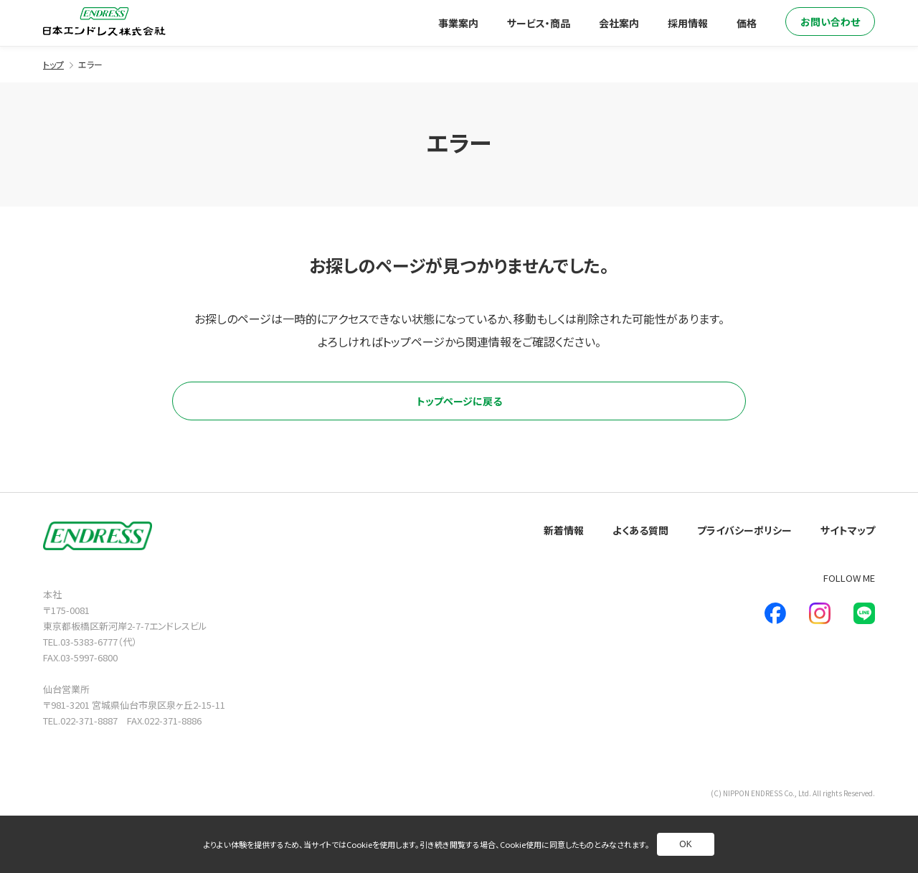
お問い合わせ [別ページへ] (830, 21)
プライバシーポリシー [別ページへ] (744, 530)
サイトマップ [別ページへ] (847, 530)
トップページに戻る (459, 401)
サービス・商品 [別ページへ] (538, 23)
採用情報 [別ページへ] (688, 23)
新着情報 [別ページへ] (564, 530)
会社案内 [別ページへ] (619, 23)
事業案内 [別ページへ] (458, 23)
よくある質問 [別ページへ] (640, 530)
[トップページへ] (104, 21)
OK (685, 844)
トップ (53, 64)
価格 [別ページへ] (747, 23)
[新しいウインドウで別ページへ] (775, 613)
